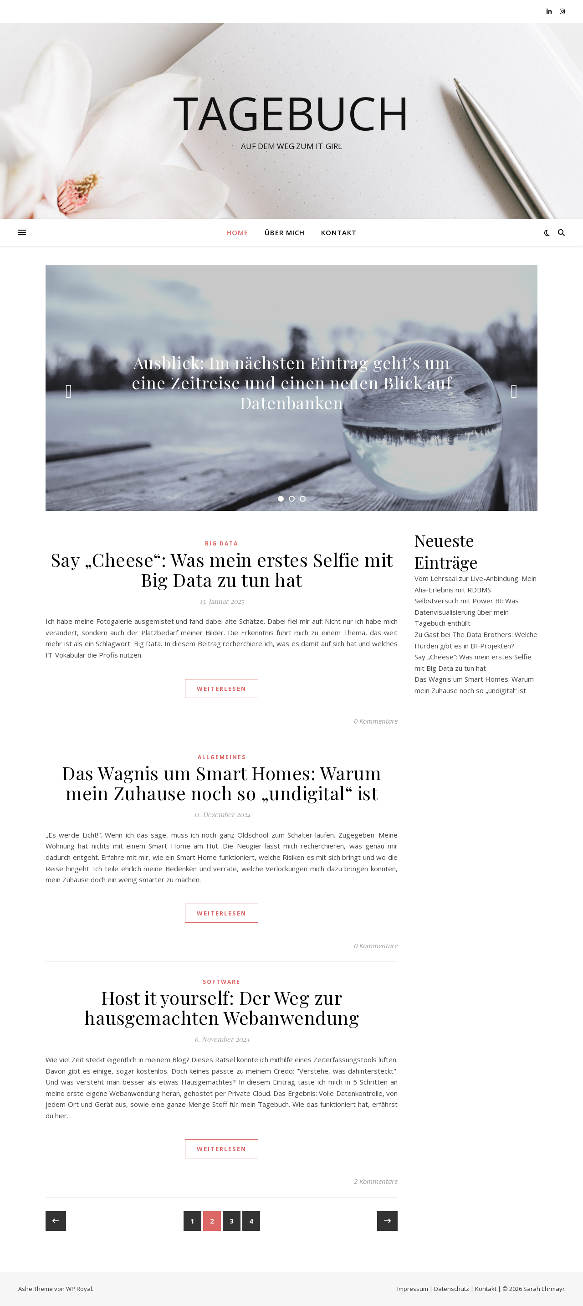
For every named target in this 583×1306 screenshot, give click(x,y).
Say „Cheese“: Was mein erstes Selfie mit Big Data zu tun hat (222, 569)
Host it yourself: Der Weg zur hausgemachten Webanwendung (221, 1007)
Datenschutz (451, 1289)
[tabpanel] (291, 388)
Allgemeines (222, 757)
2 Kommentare (376, 1181)
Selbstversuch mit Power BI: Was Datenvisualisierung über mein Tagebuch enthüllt (466, 611)
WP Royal (79, 1289)
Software (221, 982)
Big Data (221, 543)
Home (237, 232)
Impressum (412, 1289)
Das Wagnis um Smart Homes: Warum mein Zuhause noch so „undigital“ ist (221, 783)
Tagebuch (291, 112)
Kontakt (339, 232)
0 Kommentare (376, 720)
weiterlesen (221, 688)
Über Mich (285, 232)
